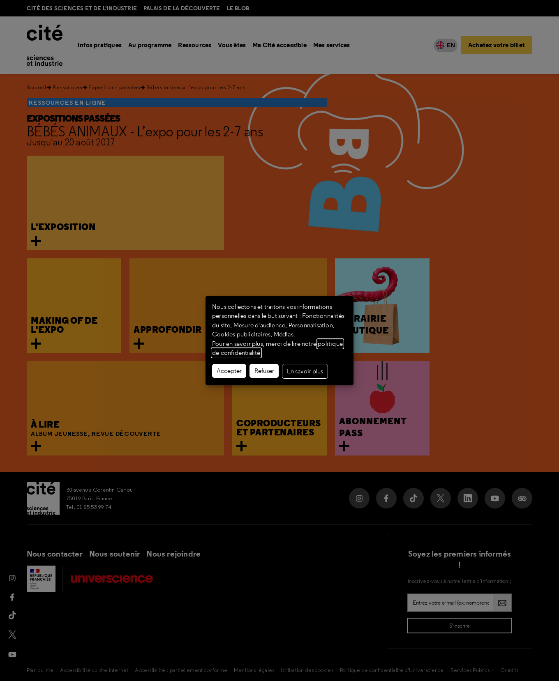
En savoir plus (305, 371)
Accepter (229, 371)
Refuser (264, 371)
